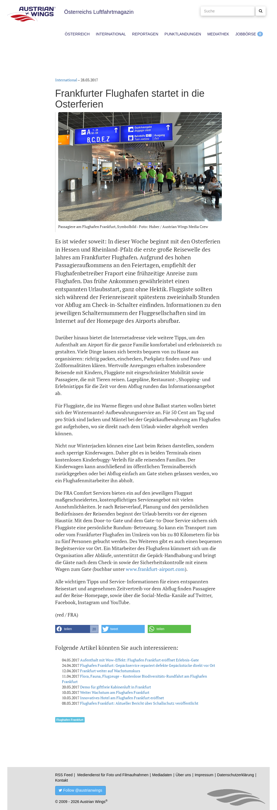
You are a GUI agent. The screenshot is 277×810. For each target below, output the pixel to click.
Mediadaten (162, 775)
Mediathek (218, 34)
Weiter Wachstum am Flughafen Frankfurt (114, 692)
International (111, 34)
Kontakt (61, 780)
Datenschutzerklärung (235, 775)
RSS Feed (64, 775)
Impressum (204, 775)
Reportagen (145, 34)
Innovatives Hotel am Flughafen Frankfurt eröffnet (122, 697)
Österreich (77, 34)
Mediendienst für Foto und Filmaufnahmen (113, 775)
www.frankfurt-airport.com (155, 569)
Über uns (183, 775)
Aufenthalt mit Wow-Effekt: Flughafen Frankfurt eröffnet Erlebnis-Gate (139, 659)
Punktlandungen (182, 34)
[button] (76, 629)
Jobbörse (245, 34)
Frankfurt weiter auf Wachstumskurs (110, 670)
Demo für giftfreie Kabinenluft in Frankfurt (115, 686)
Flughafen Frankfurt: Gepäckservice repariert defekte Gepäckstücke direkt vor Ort (147, 665)
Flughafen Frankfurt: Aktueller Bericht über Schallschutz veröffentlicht (139, 703)
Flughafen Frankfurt (70, 719)
